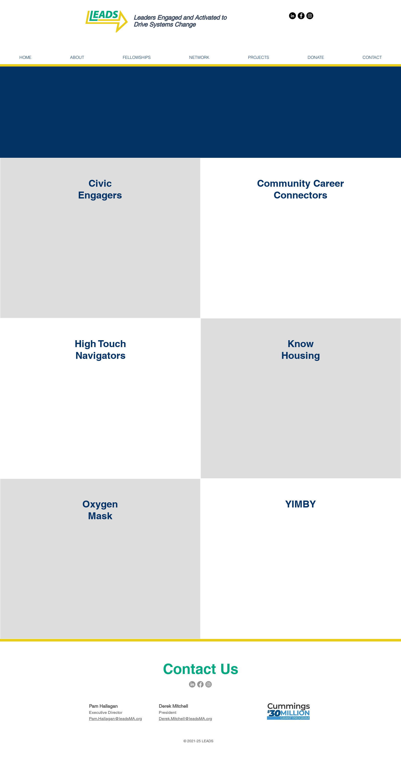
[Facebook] (301, 15)
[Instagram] (309, 15)
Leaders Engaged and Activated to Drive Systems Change (179, 21)
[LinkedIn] (292, 15)
